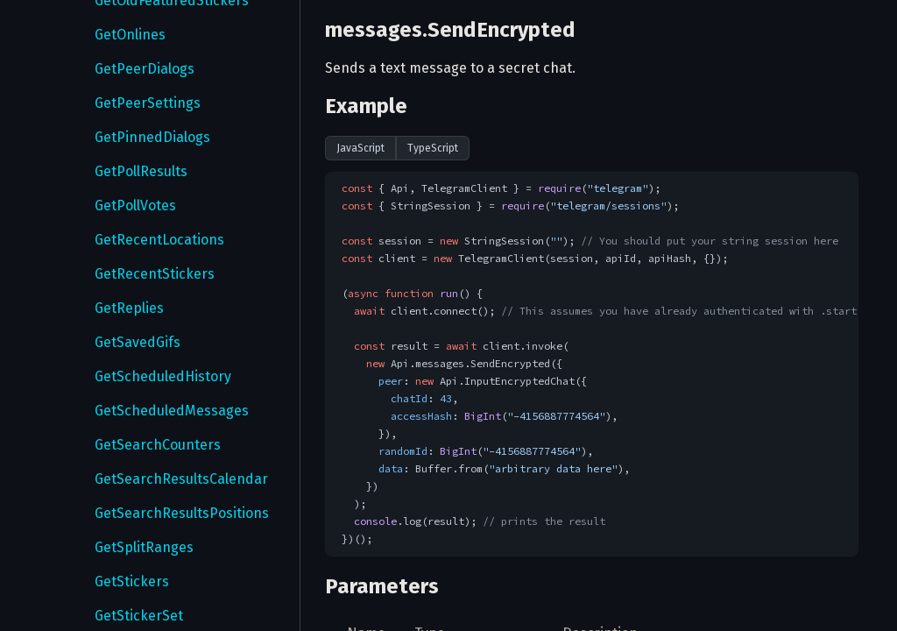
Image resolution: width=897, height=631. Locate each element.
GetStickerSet (139, 615)
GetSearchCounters (158, 444)
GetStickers (132, 581)
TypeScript (432, 148)
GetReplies (129, 308)
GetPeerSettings (148, 103)
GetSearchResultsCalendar (181, 479)
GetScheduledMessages (172, 410)
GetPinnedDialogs (152, 137)
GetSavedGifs (137, 342)
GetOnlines (130, 34)
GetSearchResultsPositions (182, 513)
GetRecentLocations (159, 239)
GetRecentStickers (155, 274)
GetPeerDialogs (144, 68)
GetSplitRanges (144, 547)
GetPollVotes (135, 205)
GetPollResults (141, 171)
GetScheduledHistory (163, 376)
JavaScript (360, 148)
